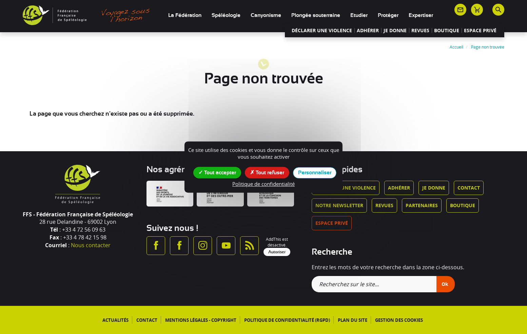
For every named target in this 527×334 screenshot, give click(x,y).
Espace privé (480, 30)
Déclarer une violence (322, 30)
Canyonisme (266, 15)
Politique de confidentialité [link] (263, 183)
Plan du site (352, 320)
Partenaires (422, 205)
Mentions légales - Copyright (200, 320)
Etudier (359, 15)
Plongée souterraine (315, 15)
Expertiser (421, 15)
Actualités (115, 320)
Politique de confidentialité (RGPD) (287, 320)
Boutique (446, 30)
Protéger (388, 15)
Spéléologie (226, 15)
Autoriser (277, 252)
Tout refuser (267, 172)
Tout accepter (217, 172)
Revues (420, 30)
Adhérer (368, 30)
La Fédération (184, 15)
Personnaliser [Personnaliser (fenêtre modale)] (314, 173)
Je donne (395, 30)
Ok (445, 284)
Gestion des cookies (399, 320)
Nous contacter (91, 245)
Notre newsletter (339, 205)
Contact (468, 187)
